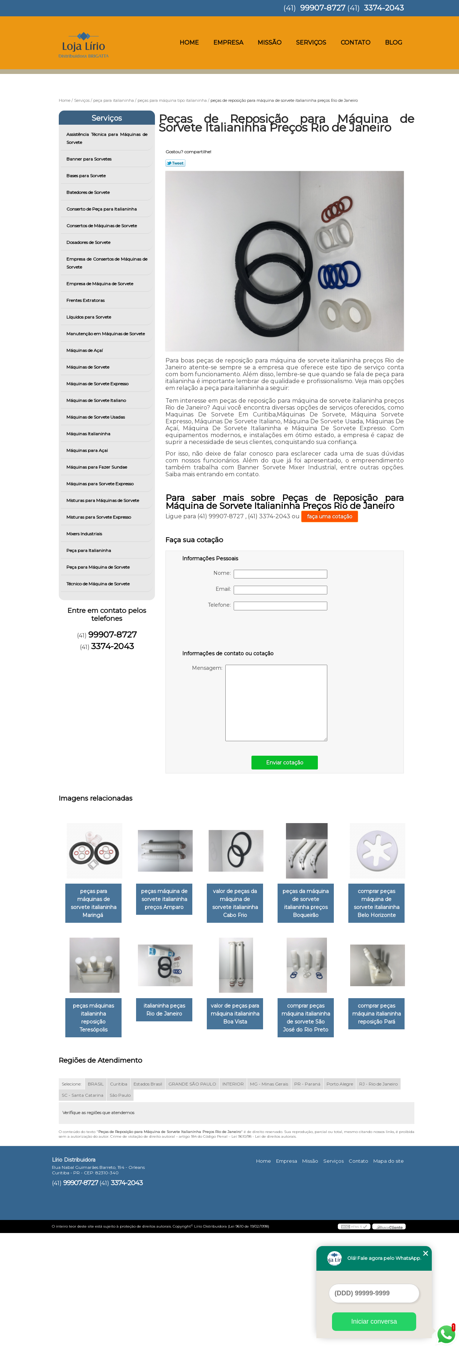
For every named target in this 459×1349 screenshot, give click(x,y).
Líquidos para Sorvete (89, 317)
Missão (270, 42)
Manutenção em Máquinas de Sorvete (106, 333)
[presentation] (228, 632)
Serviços (311, 42)
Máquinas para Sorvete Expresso (100, 483)
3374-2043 (384, 7)
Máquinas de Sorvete (88, 367)
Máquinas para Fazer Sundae (97, 467)
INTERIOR (233, 1199)
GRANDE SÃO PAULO (192, 1199)
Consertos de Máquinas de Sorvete (102, 225)
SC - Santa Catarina (82, 1210)
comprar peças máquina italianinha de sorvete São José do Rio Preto (94, 1133)
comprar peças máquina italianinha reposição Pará (168, 1129)
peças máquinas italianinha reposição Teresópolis (168, 1015)
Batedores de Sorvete (88, 192)
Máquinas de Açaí (85, 350)
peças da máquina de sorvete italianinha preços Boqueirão (316, 904)
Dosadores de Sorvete (88, 242)
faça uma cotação (329, 516)
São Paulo (120, 1210)
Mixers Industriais (84, 533)
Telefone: (267, 606)
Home (189, 42)
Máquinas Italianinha (88, 433)
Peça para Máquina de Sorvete (98, 567)
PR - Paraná (307, 1199)
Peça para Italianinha (89, 550)
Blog (393, 42)
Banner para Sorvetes (89, 159)
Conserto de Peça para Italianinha (102, 209)
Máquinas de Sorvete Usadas (96, 417)
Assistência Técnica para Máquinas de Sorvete (106, 138)
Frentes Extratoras (86, 300)
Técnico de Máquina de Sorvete (98, 583)
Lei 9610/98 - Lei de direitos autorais (263, 1252)
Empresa (228, 42)
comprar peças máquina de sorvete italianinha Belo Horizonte (95, 1019)
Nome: (270, 574)
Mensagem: (259, 703)
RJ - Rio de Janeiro (378, 1199)
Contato (355, 42)
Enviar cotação (284, 762)
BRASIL (96, 1199)
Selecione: (72, 1199)
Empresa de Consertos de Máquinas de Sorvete (106, 263)
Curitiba (118, 1199)
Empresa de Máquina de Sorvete (100, 283)
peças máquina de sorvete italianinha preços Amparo (169, 900)
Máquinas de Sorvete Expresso (98, 383)
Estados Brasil (148, 1199)
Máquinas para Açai (87, 450)
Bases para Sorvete (86, 175)
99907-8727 (322, 7)
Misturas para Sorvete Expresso (99, 517)
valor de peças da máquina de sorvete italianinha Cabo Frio (242, 900)
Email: (271, 590)
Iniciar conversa (374, 1321)
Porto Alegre (340, 1199)
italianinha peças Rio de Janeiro (242, 1011)
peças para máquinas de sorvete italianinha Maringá (95, 904)
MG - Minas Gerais (269, 1199)
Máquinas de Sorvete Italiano (96, 400)
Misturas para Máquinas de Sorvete (103, 500)
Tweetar (175, 163)
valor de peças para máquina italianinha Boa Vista (316, 1015)
